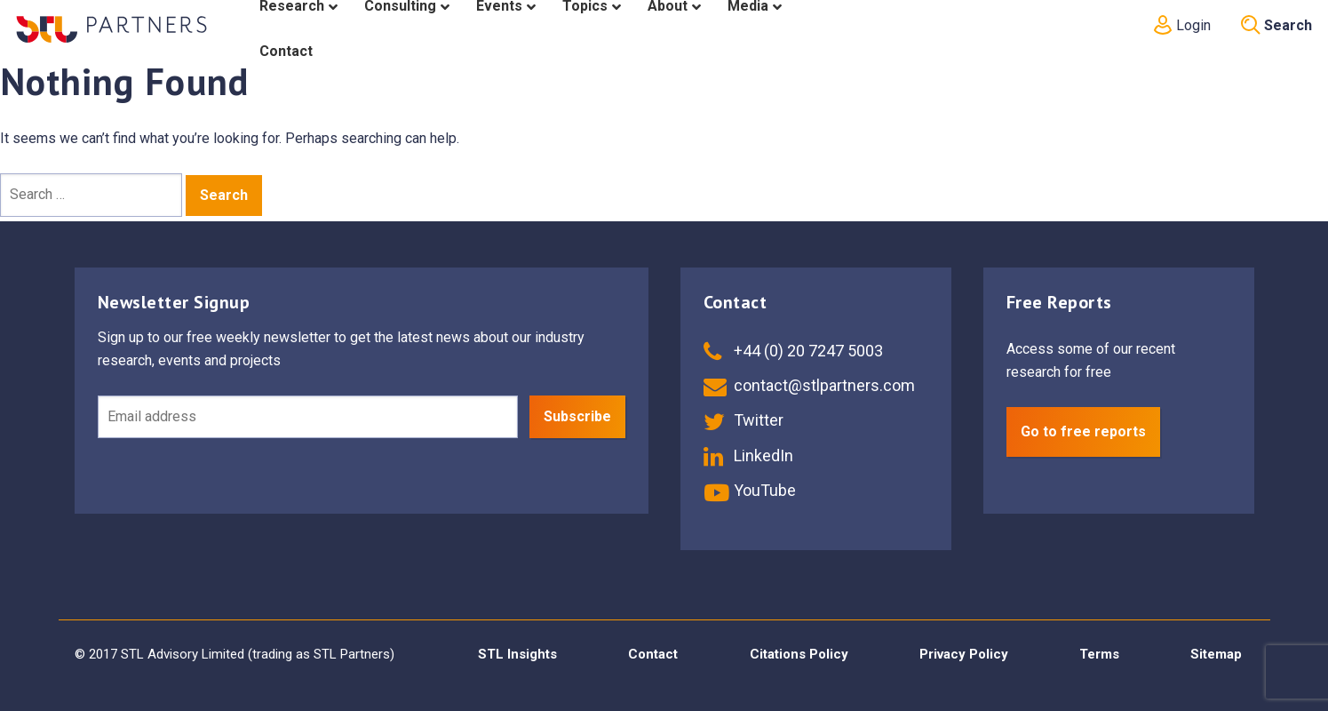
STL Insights (517, 654)
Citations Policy (799, 654)
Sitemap (1216, 654)
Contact (653, 654)
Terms (1099, 654)
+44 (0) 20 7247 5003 (793, 350)
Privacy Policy (963, 654)
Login (1180, 25)
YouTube (750, 490)
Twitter (743, 420)
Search (1276, 25)
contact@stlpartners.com (809, 385)
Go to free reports (1083, 431)
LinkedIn (748, 455)
